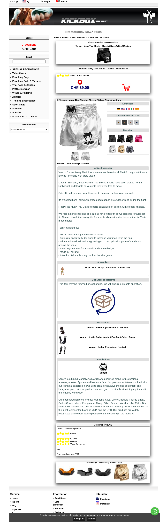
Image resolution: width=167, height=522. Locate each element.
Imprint (15, 502)
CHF (12, 1)
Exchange (59, 512)
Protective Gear (20, 90)
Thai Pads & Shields (22, 86)
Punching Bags (19, 78)
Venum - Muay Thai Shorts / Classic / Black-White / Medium (103, 46)
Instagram (103, 504)
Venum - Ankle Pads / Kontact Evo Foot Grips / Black (107, 337)
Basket (62, 1)
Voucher (16, 113)
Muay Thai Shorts (79, 37)
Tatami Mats (18, 74)
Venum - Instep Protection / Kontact (107, 347)
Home (56, 37)
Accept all (79, 518)
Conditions (60, 498)
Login (45, 1)
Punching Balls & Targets (25, 82)
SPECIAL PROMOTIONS (24, 70)
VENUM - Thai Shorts (99, 37)
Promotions (74, 32)
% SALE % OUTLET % (23, 117)
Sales (97, 32)
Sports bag (17, 105)
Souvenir (16, 109)
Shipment (59, 508)
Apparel (15, 97)
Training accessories (23, 101)
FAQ (14, 505)
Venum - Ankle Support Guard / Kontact (107, 327)
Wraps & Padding (21, 94)
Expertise (16, 509)
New (88, 32)
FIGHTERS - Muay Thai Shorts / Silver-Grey (107, 267)
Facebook (103, 499)
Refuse (91, 518)
